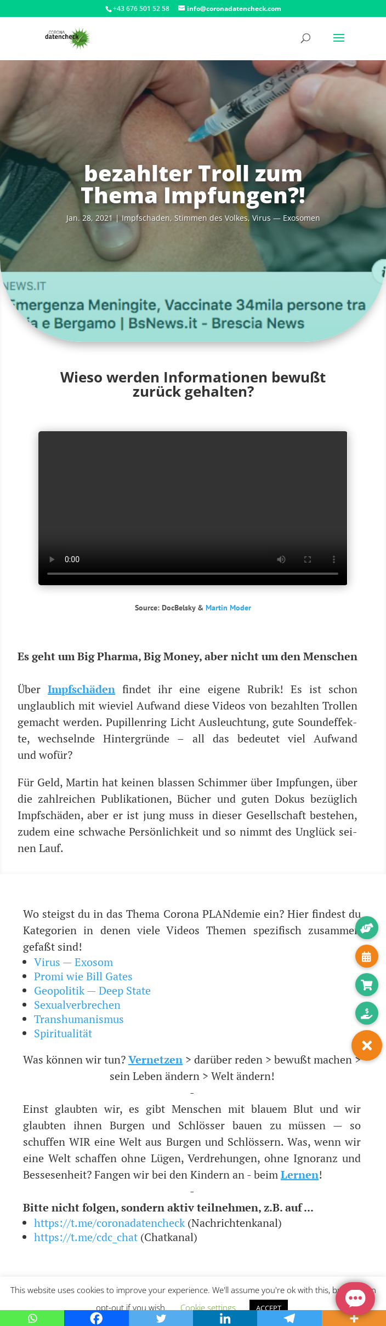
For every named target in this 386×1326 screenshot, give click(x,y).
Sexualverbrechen (77, 1004)
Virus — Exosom (73, 962)
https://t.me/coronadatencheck (109, 1222)
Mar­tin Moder (228, 608)
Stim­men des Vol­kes (211, 218)
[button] (366, 1045)
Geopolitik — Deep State (92, 990)
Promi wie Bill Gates (83, 976)
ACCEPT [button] (268, 1308)
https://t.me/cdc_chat (86, 1237)
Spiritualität (63, 1033)
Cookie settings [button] (208, 1307)
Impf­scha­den (146, 218)
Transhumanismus (79, 1018)
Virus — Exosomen (286, 218)
